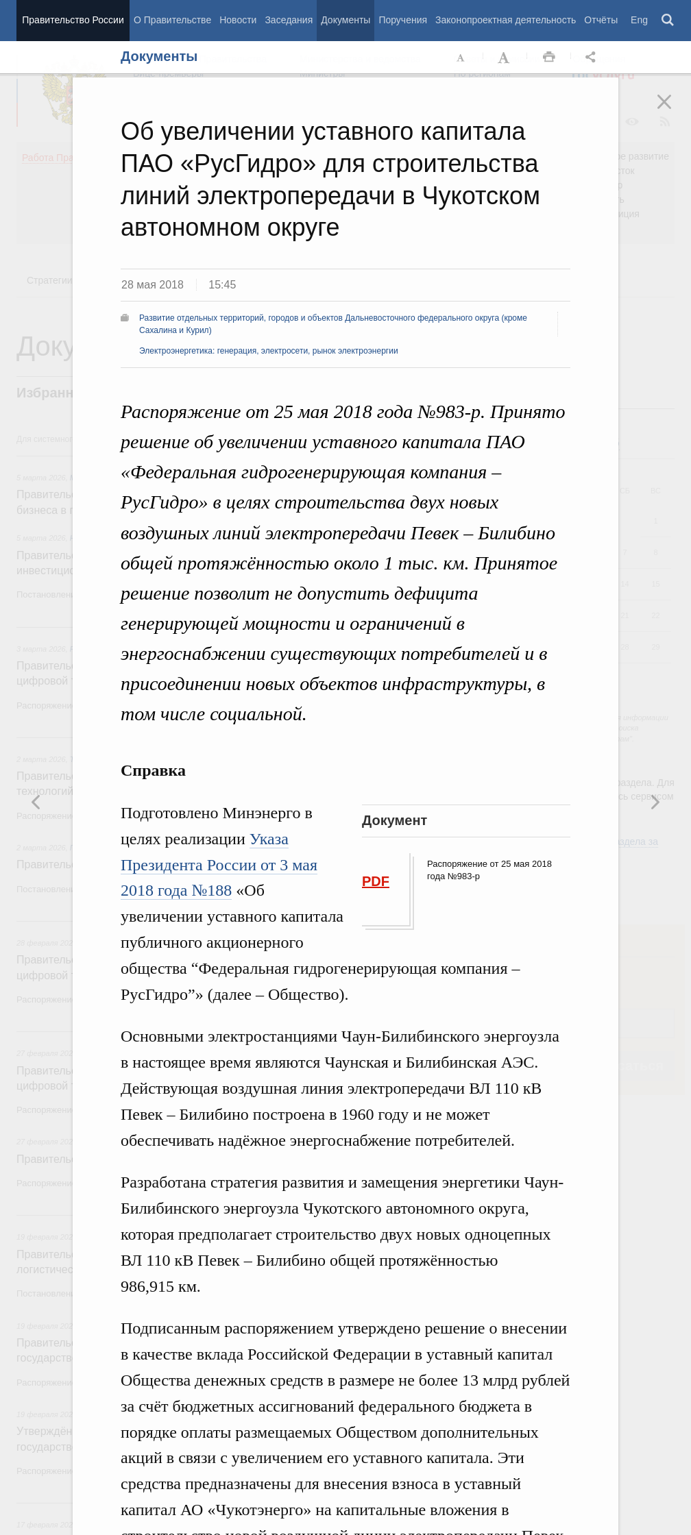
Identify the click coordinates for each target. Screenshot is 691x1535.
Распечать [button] (549, 57)
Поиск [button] (668, 20)
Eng (639, 19)
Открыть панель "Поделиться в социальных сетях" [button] (593, 57)
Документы (345, 19)
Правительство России (72, 19)
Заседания (289, 19)
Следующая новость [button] (36, 801)
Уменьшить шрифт (461, 57)
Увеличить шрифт (505, 57)
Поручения (402, 19)
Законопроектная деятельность (505, 19)
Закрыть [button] (673, 111)
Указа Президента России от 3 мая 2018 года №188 (219, 865)
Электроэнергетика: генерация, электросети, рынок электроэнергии (268, 351)
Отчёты (601, 19)
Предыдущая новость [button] (654, 801)
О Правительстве (172, 19)
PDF (375, 881)
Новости (237, 19)
